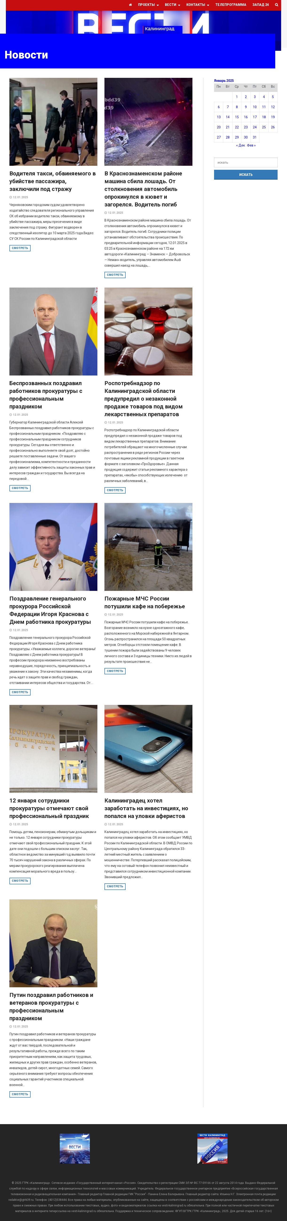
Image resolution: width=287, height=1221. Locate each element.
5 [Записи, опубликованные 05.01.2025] (273, 97)
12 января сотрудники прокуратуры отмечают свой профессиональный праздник (49, 808)
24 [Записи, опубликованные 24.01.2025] (255, 127)
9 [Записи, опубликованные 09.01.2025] (246, 107)
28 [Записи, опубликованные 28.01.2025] (228, 137)
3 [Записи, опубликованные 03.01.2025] (255, 97)
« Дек (240, 145)
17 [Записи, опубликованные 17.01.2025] (255, 117)
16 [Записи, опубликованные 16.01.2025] (246, 117)
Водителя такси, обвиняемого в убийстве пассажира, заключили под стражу (52, 181)
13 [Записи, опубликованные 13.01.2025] (219, 117)
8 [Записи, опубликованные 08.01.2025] (237, 107)
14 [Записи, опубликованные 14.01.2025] (228, 117)
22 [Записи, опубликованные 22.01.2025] (237, 127)
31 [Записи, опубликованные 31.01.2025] (255, 137)
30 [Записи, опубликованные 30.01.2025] (246, 137)
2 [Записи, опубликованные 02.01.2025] (246, 97)
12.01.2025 (20, 197)
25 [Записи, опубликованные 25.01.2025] (264, 127)
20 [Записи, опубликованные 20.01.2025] (219, 127)
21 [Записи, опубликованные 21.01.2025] (228, 127)
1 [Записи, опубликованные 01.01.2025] (237, 97)
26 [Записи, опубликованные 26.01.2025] (273, 127)
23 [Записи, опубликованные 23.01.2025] (246, 127)
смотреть (20, 248)
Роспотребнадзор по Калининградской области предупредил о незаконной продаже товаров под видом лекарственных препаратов (143, 399)
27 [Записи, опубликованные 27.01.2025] (219, 137)
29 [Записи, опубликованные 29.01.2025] (237, 137)
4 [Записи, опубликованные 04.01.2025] (264, 97)
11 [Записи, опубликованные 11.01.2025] (264, 107)
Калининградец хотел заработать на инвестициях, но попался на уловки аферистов (146, 808)
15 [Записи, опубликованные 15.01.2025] (237, 117)
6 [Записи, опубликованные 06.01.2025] (219, 107)
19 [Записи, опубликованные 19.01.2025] (273, 117)
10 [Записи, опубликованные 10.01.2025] (255, 107)
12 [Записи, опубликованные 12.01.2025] (273, 107)
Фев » (251, 145)
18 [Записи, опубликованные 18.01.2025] (264, 117)
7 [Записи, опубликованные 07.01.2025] (228, 107)
